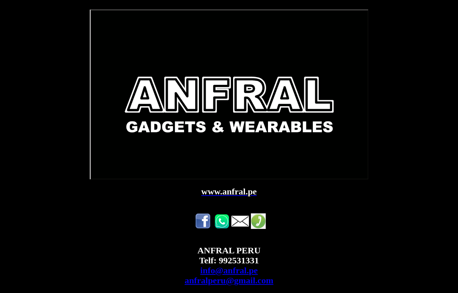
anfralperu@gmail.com (229, 280)
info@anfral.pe (229, 270)
